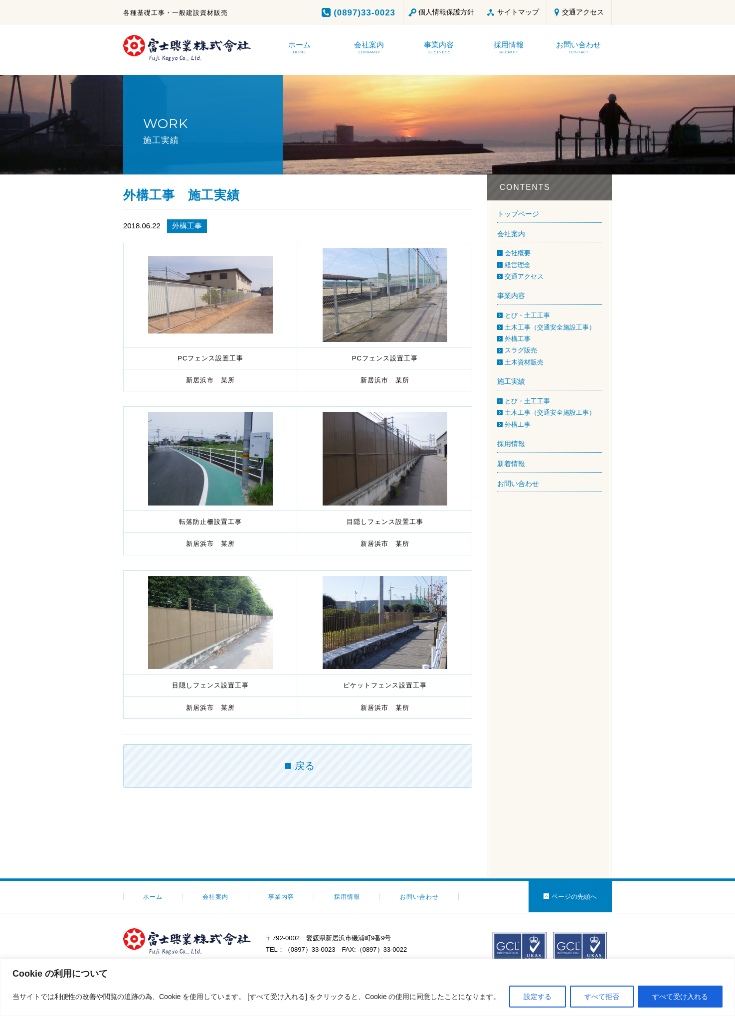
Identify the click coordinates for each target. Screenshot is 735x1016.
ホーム (153, 896)
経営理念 (518, 265)
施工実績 (511, 381)
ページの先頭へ (574, 896)
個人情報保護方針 (446, 12)
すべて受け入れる (680, 997)
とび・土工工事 (527, 315)
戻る (305, 765)
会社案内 (511, 234)
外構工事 (187, 225)
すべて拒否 (601, 997)
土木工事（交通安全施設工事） (550, 327)
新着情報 (511, 464)
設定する (537, 997)
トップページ (518, 214)
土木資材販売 (524, 362)
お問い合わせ (518, 484)
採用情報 (511, 444)
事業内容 (511, 296)
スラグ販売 (521, 350)
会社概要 (518, 253)
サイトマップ (518, 12)
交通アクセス (583, 12)
